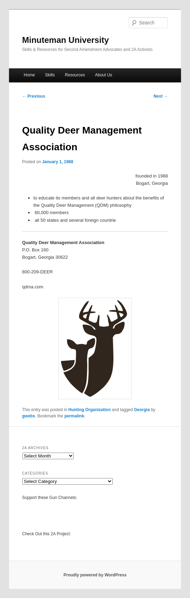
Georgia (142, 409)
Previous (33, 96)
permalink (74, 416)
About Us (103, 75)
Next (160, 96)
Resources (75, 75)
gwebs (28, 416)
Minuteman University (65, 40)
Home (29, 75)
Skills (50, 75)
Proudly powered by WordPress (94, 575)
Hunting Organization (89, 409)
